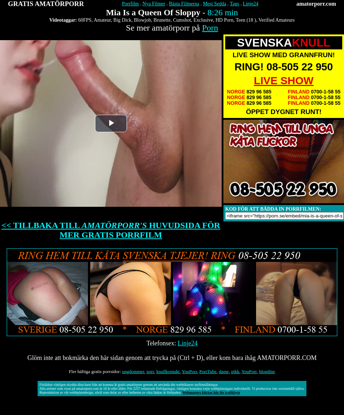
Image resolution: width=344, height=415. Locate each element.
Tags (234, 3)
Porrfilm (130, 3)
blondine (267, 371)
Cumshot (182, 20)
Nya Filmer (154, 3)
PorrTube (208, 371)
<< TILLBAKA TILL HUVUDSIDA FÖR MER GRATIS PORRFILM (110, 230)
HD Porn (224, 20)
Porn (210, 27)
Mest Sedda (214, 3)
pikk (235, 371)
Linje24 (251, 3)
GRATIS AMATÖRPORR (46, 3)
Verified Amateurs (277, 20)
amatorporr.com (316, 4)
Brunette (162, 20)
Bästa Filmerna (184, 3)
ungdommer (133, 371)
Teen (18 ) (246, 20)
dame (224, 371)
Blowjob (142, 20)
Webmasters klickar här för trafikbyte (211, 392)
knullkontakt (168, 371)
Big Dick (122, 20)
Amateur (102, 20)
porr (150, 371)
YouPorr (189, 371)
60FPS (84, 20)
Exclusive (203, 20)
